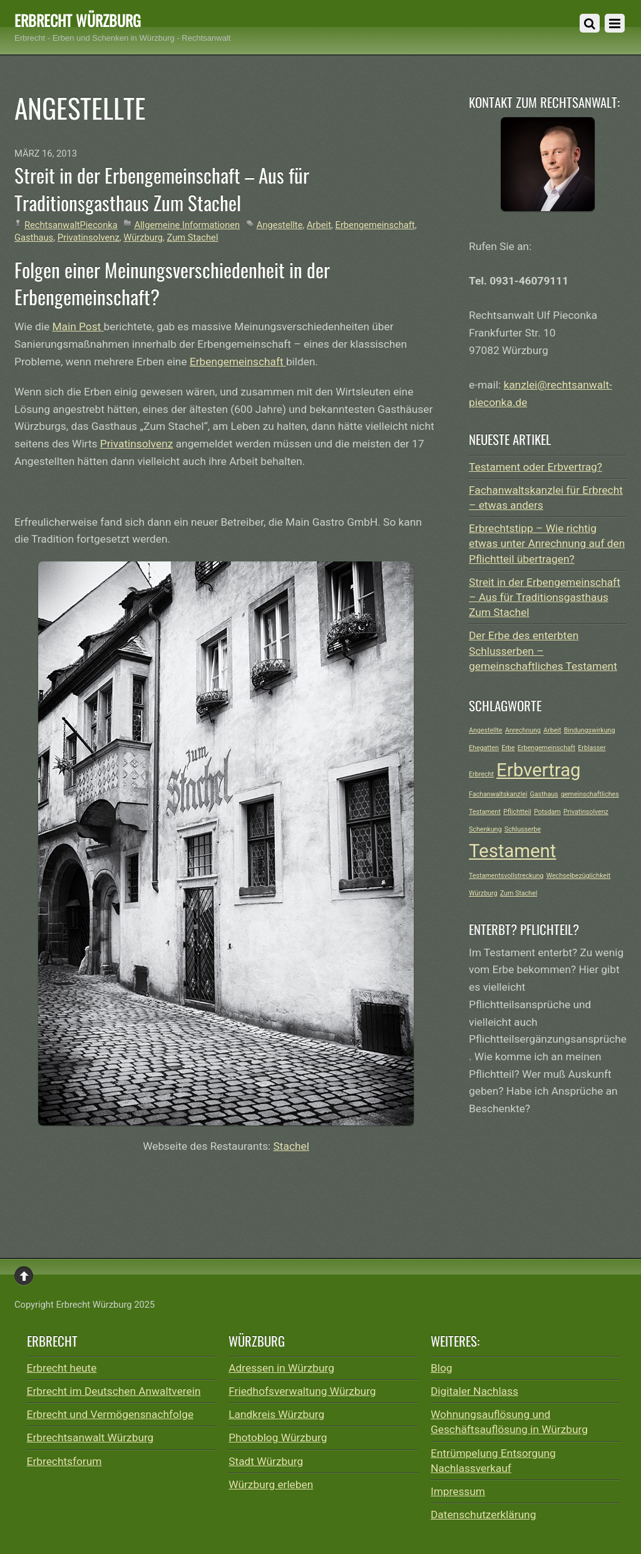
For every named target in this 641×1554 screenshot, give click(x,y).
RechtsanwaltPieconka (71, 225)
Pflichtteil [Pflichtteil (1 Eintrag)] (517, 812)
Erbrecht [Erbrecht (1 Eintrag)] (481, 774)
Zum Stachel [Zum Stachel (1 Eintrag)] (518, 893)
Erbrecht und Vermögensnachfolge (110, 1414)
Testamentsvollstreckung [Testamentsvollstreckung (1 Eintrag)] (506, 876)
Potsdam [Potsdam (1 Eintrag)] (547, 812)
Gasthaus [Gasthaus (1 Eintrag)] (544, 794)
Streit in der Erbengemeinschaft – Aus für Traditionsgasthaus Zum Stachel (161, 188)
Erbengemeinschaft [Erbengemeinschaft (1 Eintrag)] (546, 748)
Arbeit (319, 225)
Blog (442, 1368)
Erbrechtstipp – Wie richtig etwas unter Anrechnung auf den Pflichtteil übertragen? (547, 543)
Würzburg (143, 237)
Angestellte (280, 225)
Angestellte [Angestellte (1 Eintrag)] (485, 730)
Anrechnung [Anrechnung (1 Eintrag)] (523, 730)
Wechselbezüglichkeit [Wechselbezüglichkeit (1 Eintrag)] (578, 876)
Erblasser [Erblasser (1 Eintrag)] (591, 748)
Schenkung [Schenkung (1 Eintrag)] (485, 829)
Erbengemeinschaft (375, 225)
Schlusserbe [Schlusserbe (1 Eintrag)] (523, 829)
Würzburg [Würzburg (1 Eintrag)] (483, 893)
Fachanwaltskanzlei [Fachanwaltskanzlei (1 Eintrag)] (498, 794)
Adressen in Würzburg (281, 1368)
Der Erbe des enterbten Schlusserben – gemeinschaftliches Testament (543, 650)
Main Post (77, 326)
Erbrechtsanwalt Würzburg (90, 1437)
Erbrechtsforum (64, 1461)
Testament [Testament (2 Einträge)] (512, 851)
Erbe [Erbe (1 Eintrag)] (508, 748)
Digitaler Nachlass (474, 1391)
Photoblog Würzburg (277, 1437)
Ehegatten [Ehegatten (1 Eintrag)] (484, 748)
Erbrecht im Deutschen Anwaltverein (114, 1391)
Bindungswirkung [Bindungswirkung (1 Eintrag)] (589, 730)
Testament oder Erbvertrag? (535, 467)
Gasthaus (33, 237)
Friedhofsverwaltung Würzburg (302, 1391)
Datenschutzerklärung (483, 1514)
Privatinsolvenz (89, 237)
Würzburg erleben (270, 1484)
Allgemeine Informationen (187, 225)
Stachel (291, 1146)
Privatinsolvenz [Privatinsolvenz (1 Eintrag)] (585, 812)
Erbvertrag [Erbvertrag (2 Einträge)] (538, 770)
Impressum (458, 1491)
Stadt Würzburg (265, 1461)
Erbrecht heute (62, 1368)
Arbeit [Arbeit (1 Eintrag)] (552, 730)
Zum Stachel (192, 237)
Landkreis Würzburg (276, 1414)
